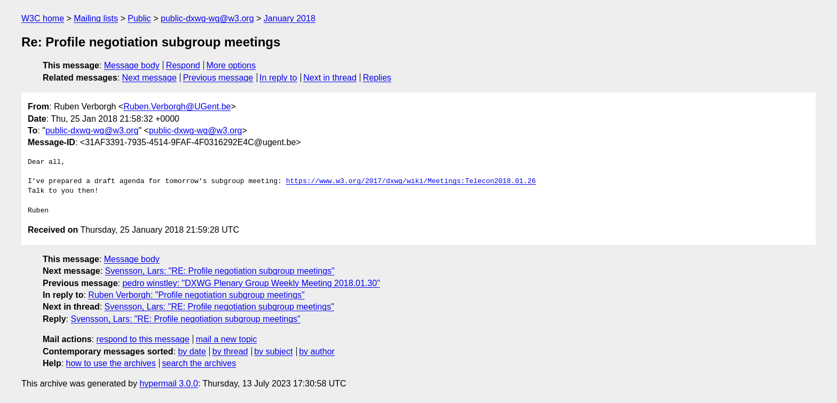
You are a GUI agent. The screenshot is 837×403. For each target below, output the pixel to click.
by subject (273, 351)
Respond (183, 65)
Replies (377, 77)
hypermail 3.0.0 (168, 383)
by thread (230, 351)
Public (139, 18)
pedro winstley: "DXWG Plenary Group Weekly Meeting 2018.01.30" (251, 283)
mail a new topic (226, 339)
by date (192, 351)
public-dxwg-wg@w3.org (207, 18)
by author (317, 351)
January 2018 (289, 18)
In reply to (278, 77)
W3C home (42, 18)
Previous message (218, 77)
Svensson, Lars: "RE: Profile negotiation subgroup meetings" (220, 270)
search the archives (199, 363)
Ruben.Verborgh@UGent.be (177, 106)
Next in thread (330, 77)
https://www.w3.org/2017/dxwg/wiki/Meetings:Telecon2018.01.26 (411, 181)
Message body (132, 65)
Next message (149, 77)
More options (231, 65)
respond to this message (142, 339)
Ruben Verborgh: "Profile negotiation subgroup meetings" (196, 294)
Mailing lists (96, 18)
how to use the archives (111, 363)
